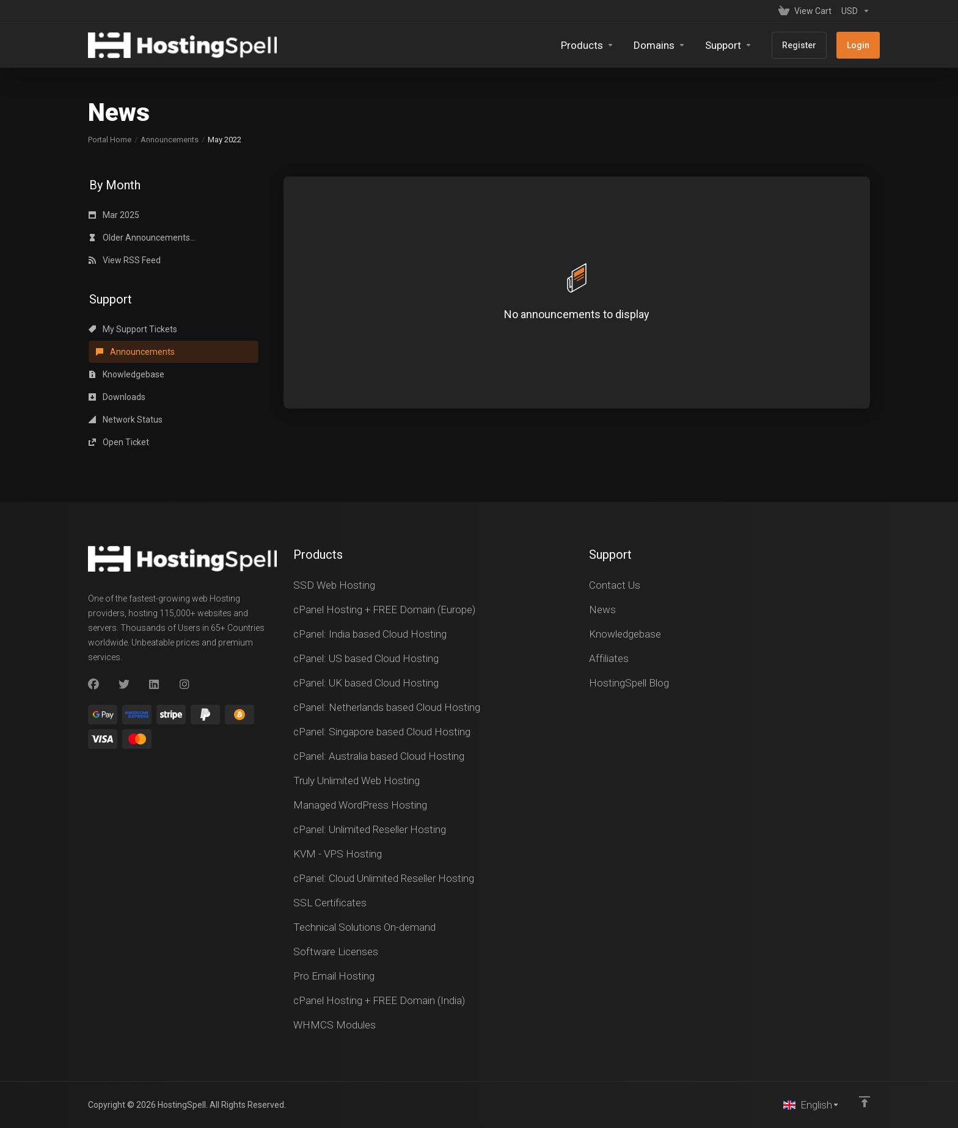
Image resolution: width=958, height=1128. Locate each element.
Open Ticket (119, 442)
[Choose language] (811, 1104)
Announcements (170, 139)
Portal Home (109, 139)
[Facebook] (93, 684)
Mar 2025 (114, 215)
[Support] (728, 45)
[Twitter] (124, 684)
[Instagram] (185, 684)
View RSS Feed (125, 260)
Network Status (126, 419)
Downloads (117, 397)
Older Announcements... (142, 237)
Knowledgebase (126, 374)
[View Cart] (804, 11)
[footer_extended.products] (587, 45)
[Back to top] (864, 1101)
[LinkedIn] (154, 684)
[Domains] (659, 45)
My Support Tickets (133, 329)
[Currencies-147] (853, 11)
